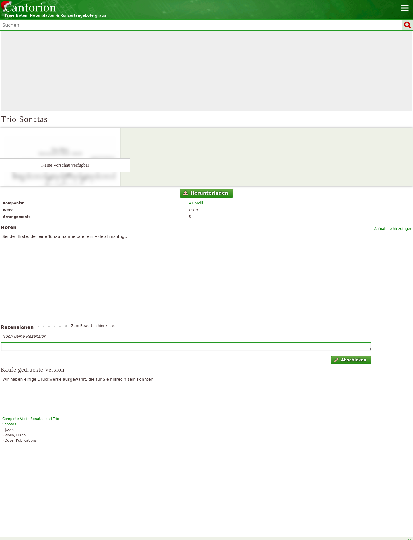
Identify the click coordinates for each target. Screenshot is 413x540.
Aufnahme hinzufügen (393, 229)
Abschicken (350, 360)
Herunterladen (205, 193)
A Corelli (196, 203)
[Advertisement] (206, 71)
